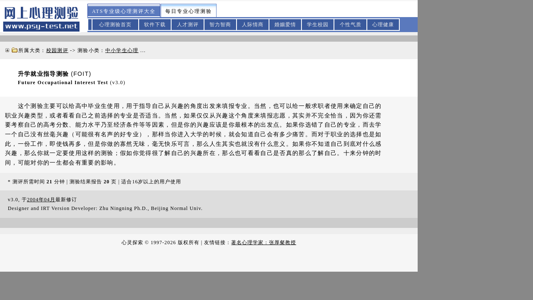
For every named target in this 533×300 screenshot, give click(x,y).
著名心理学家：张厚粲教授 (263, 242)
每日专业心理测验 (188, 11)
